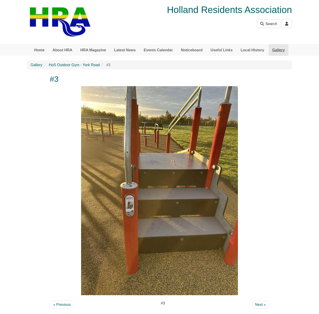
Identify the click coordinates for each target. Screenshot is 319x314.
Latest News (125, 50)
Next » (260, 305)
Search (268, 24)
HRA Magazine (93, 50)
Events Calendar (158, 50)
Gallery (278, 50)
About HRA (62, 50)
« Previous (62, 305)
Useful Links (221, 50)
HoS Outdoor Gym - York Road (74, 65)
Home (39, 50)
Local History (252, 50)
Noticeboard (191, 50)
